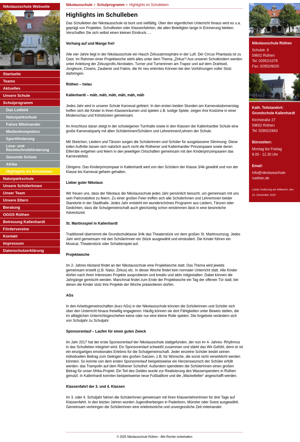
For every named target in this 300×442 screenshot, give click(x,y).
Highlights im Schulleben (29, 171)
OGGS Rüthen (16, 214)
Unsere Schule (16, 95)
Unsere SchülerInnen (22, 186)
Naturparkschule (21, 117)
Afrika (11, 164)
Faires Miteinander (23, 124)
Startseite (12, 74)
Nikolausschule (79, 5)
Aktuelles (11, 88)
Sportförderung (20, 138)
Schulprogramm (110, 5)
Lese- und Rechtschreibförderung (27, 148)
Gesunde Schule (21, 157)
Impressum (13, 243)
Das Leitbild (17, 110)
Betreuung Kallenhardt (24, 222)
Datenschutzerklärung (23, 250)
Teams (9, 81)
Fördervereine (16, 229)
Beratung (11, 207)
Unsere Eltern (15, 200)
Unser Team (14, 193)
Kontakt (10, 236)
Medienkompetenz (23, 131)
